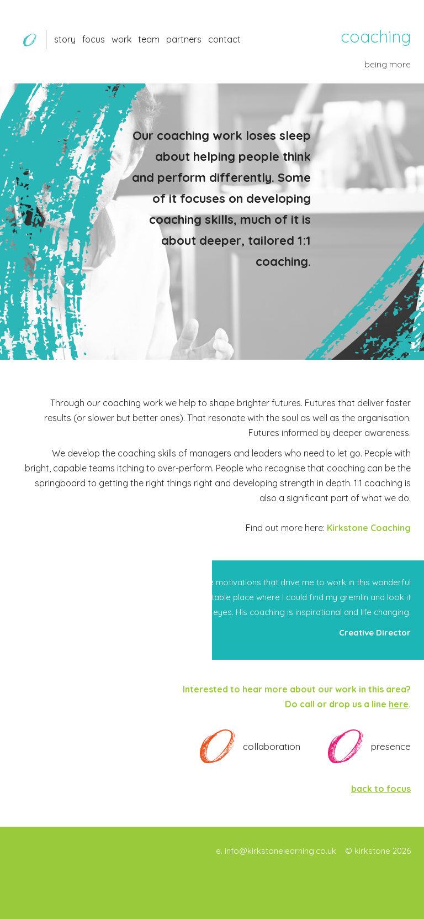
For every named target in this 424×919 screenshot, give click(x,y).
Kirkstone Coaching (369, 527)
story (65, 39)
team (149, 39)
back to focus (381, 788)
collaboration (271, 746)
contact (224, 39)
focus (93, 39)
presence (391, 746)
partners (184, 39)
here (399, 704)
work (121, 39)
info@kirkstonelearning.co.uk (280, 851)
